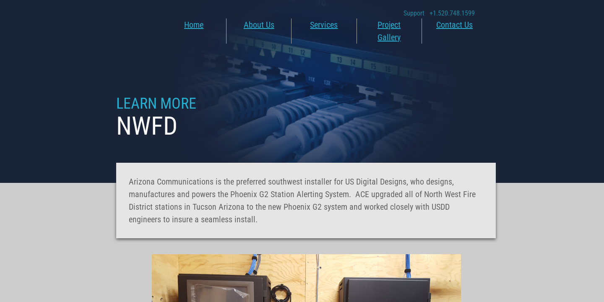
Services (324, 25)
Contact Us (454, 25)
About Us (259, 25)
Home (193, 25)
